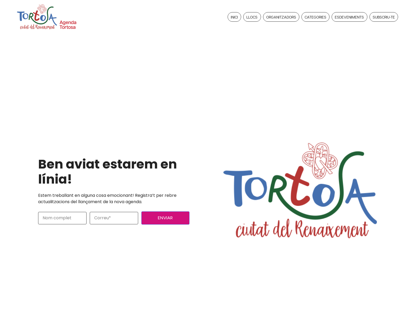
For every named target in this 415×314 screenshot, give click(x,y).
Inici (234, 17)
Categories (315, 17)
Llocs (252, 17)
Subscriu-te (384, 17)
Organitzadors (281, 17)
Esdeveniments (349, 17)
